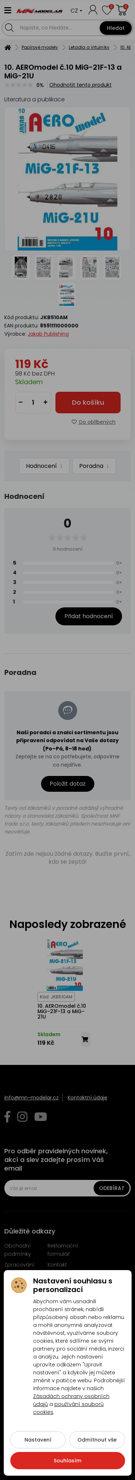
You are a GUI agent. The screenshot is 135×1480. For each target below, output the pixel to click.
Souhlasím (67, 1467)
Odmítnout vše (97, 1446)
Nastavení (37, 1446)
